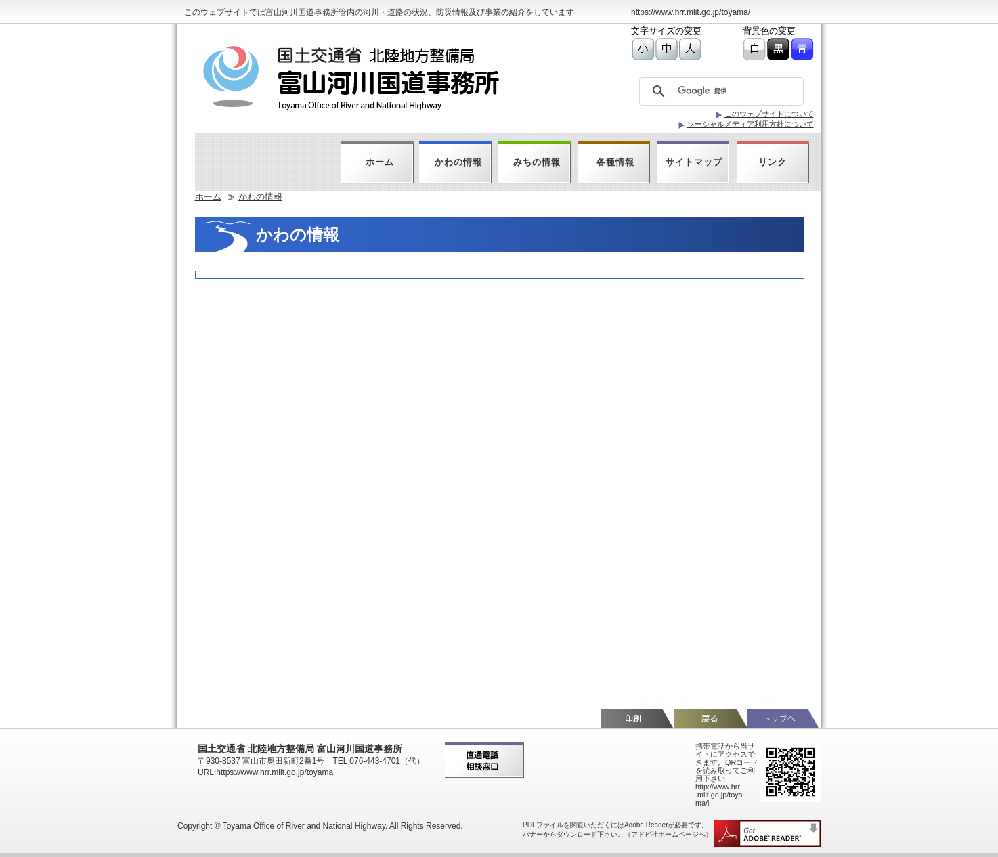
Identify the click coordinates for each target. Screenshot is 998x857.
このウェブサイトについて (769, 114)
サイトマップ (694, 162)
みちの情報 (537, 162)
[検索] (725, 91)
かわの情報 (458, 162)
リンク (772, 162)
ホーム (380, 162)
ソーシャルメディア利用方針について (750, 124)
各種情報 (615, 162)
